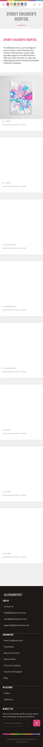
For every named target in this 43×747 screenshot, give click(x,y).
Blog (6, 678)
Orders (7, 693)
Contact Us (9, 606)
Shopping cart (35, 4)
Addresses (8, 699)
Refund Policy (10, 659)
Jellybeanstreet (13, 595)
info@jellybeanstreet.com (15, 612)
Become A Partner (12, 653)
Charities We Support (13, 671)
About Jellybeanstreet (13, 640)
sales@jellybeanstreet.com (15, 619)
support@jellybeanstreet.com (16, 625)
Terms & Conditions (12, 665)
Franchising (9, 646)
